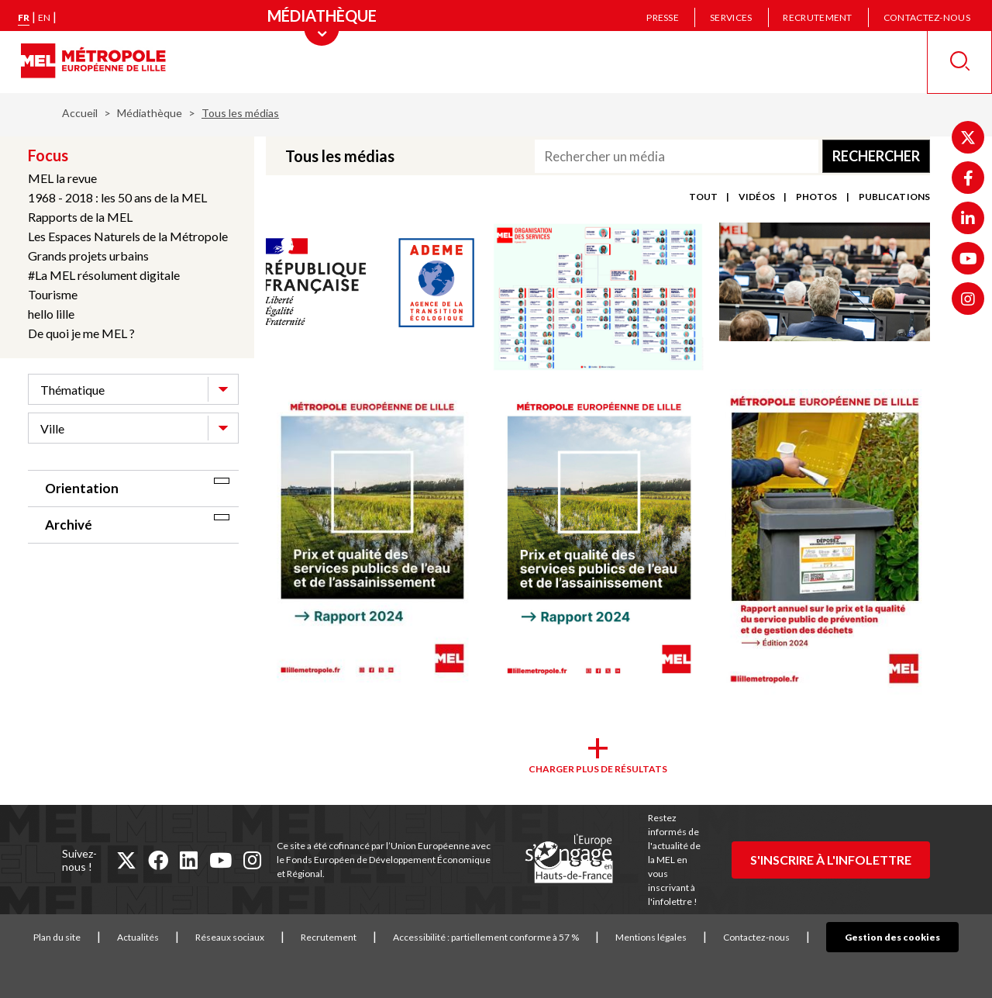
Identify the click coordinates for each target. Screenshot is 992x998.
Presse (662, 17)
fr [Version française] (23, 17)
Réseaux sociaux (253, 937)
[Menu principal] (322, 15)
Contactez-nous (927, 17)
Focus (48, 155)
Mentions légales (675, 937)
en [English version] (44, 17)
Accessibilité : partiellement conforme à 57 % (510, 937)
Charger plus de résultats (598, 769)
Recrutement (817, 17)
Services (731, 17)
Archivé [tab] (68, 524)
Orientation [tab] (82, 488)
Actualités (162, 937)
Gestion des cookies (892, 937)
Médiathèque (149, 112)
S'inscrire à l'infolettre (830, 859)
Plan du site (81, 937)
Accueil (80, 112)
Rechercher (876, 155)
